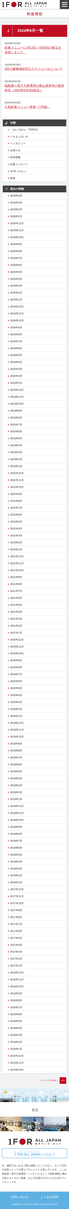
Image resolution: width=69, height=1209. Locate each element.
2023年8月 (16, 417)
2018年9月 (16, 826)
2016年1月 (16, 1048)
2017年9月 (16, 910)
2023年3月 (16, 452)
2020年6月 (16, 681)
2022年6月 (16, 514)
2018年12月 (17, 806)
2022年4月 (16, 528)
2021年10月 (17, 570)
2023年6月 (16, 431)
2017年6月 (16, 931)
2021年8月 (16, 584)
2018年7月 (16, 840)
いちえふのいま (19, 136)
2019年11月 (17, 729)
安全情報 (15, 157)
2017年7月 (16, 924)
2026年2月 (16, 209)
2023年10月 (17, 403)
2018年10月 (17, 819)
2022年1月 (16, 549)
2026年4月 (16, 195)
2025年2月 (16, 292)
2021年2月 (16, 625)
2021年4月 (16, 611)
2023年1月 (16, 466)
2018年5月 (16, 854)
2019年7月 (16, 757)
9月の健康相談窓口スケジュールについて (34, 69)
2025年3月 (16, 285)
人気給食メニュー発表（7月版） (27, 107)
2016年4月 (16, 1028)
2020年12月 (17, 639)
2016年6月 (16, 1014)
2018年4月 (16, 861)
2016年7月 (16, 1007)
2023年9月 (16, 410)
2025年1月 (16, 299)
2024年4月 (16, 362)
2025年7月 (16, 258)
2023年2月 (16, 459)
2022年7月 (16, 507)
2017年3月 (16, 951)
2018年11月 (17, 812)
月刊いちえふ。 (19, 171)
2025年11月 (17, 230)
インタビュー (18, 143)
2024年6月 (16, 348)
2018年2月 (16, 875)
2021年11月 (17, 563)
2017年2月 (16, 958)
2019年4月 (16, 778)
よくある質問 (49, 1197)
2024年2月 (16, 375)
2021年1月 (16, 632)
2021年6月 (16, 597)
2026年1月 (16, 216)
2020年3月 (16, 702)
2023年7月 (16, 424)
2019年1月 (16, 799)
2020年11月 (17, 646)
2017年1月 (16, 965)
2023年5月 (16, 438)
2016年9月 (16, 993)
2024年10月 (17, 320)
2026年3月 (16, 202)
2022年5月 (16, 521)
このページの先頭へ (53, 1080)
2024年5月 (16, 355)
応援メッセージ (19, 164)
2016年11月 (17, 979)
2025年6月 (16, 265)
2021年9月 (16, 577)
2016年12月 (17, 972)
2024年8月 (16, 334)
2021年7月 (16, 590)
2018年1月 (16, 882)
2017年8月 (16, 917)
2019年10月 (17, 736)
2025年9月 (16, 244)
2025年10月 (17, 237)
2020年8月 (16, 667)
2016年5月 (16, 1021)
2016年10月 (17, 986)
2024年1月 (16, 382)
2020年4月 (16, 695)
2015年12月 (17, 1055)
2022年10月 (17, 487)
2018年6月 (16, 847)
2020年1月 (16, 715)
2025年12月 (17, 223)
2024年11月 (17, 313)
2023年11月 (17, 396)
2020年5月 (16, 688)
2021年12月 (17, 556)
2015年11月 (17, 1062)
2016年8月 (16, 1000)
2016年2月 (16, 1041)
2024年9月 (16, 327)
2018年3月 (16, 868)
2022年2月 (16, 542)
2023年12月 (17, 389)
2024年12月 (17, 306)
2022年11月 (17, 480)
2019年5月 (16, 771)
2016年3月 (16, 1034)
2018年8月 (16, 833)
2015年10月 (17, 1069)
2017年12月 (17, 889)
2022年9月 (16, 493)
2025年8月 (16, 251)
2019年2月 (16, 792)
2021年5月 (16, 604)
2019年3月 (16, 785)
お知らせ (15, 150)
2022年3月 (16, 535)
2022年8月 (16, 500)
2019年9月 (16, 743)
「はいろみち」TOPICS (24, 129)
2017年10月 (17, 903)
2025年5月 (16, 271)
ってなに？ (34, 1153)
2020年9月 (16, 660)
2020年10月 (17, 653)
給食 (12, 178)
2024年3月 (16, 368)
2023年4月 (16, 445)
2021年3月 (16, 618)
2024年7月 (16, 341)
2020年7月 (16, 674)
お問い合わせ (20, 1197)
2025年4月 (16, 278)
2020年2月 (16, 709)
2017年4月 (16, 944)
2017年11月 (17, 896)
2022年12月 (17, 473)
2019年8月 (16, 750)
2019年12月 (17, 722)
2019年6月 (16, 764)
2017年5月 (16, 937)
